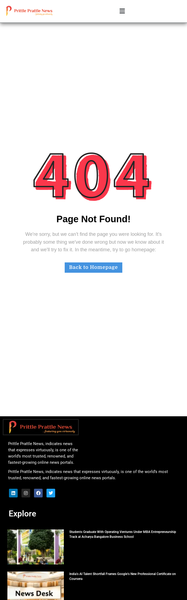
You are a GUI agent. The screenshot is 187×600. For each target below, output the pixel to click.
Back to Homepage (93, 267)
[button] (122, 11)
